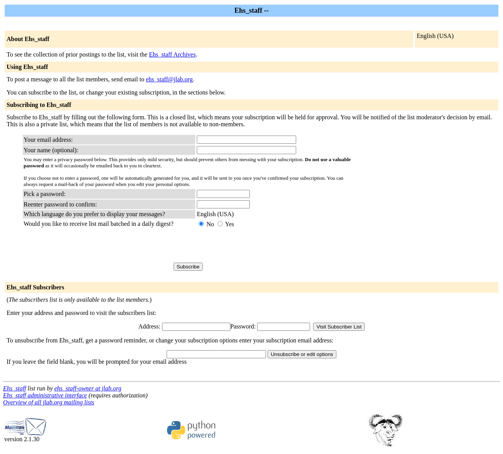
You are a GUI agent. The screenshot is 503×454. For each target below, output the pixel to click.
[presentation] (255, 245)
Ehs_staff (14, 388)
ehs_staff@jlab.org (169, 79)
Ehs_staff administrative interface (45, 395)
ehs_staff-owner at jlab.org (87, 388)
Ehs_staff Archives (172, 54)
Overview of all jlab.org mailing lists (48, 402)
